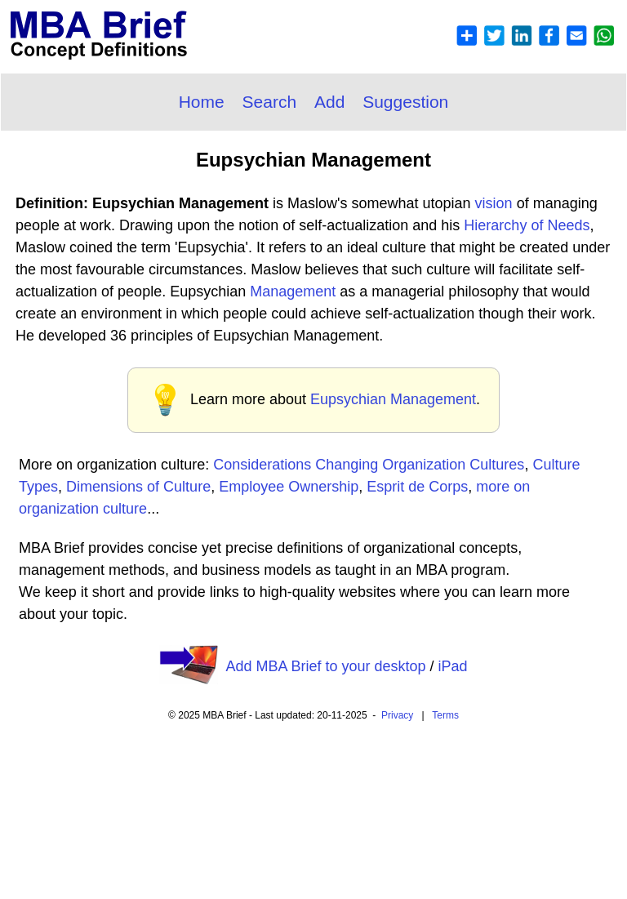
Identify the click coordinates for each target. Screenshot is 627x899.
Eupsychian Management (393, 399)
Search (269, 101)
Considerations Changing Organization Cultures (368, 464)
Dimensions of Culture (138, 486)
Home (202, 101)
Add (329, 101)
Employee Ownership (288, 486)
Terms (445, 715)
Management (293, 291)
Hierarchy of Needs (526, 225)
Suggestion (405, 101)
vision (494, 203)
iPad (453, 666)
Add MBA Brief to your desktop (325, 666)
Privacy (397, 715)
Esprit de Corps (417, 486)
